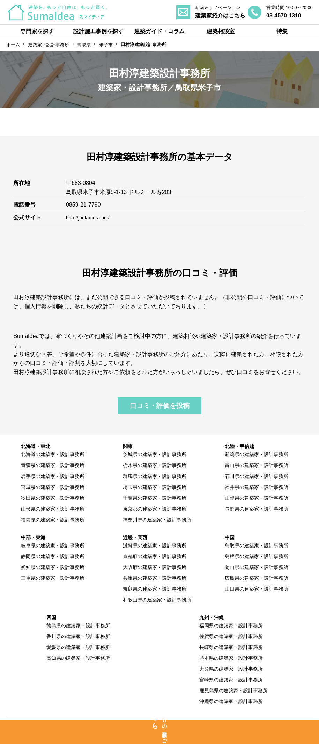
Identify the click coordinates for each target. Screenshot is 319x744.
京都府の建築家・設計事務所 (154, 556)
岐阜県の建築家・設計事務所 (52, 545)
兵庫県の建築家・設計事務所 (154, 578)
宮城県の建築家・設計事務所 (52, 487)
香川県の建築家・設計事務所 (78, 636)
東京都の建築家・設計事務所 (154, 509)
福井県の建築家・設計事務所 (256, 487)
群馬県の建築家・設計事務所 (154, 476)
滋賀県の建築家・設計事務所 (154, 545)
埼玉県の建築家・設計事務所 (154, 487)
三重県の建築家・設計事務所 (52, 578)
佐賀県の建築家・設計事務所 (231, 636)
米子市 (106, 45)
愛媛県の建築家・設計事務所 (78, 647)
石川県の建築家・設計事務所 (256, 476)
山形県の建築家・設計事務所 (52, 509)
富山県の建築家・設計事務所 (256, 465)
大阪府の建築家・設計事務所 (154, 567)
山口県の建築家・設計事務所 (256, 589)
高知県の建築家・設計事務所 (78, 658)
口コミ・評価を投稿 (160, 405)
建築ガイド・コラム (159, 31)
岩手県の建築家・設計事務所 (52, 476)
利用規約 (207, 724)
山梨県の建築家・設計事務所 (256, 498)
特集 (282, 31)
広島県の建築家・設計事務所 (256, 578)
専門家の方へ (131, 724)
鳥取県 (84, 45)
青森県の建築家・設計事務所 (52, 465)
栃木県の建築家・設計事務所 (154, 465)
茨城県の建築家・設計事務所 (154, 454)
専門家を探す (37, 31)
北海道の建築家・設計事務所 (52, 454)
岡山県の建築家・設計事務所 (256, 567)
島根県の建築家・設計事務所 (256, 556)
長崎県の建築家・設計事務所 (231, 647)
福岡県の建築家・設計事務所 (231, 625)
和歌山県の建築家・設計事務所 (157, 599)
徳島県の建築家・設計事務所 (78, 625)
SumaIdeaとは (48, 724)
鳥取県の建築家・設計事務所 (256, 545)
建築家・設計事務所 (48, 45)
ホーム (13, 45)
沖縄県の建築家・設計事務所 (231, 701)
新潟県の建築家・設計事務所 (256, 454)
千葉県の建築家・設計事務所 (154, 498)
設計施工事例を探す (98, 31)
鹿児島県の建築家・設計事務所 (233, 690)
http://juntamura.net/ (91, 218)
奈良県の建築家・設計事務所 (154, 589)
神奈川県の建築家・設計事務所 (157, 519)
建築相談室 (221, 31)
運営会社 (277, 724)
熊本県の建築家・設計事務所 (231, 658)
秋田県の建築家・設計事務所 (52, 498)
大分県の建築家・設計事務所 (231, 669)
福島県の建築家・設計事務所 (52, 519)
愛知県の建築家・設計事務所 (52, 567)
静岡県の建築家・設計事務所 (52, 556)
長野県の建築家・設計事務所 (256, 509)
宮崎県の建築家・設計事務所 (231, 679)
